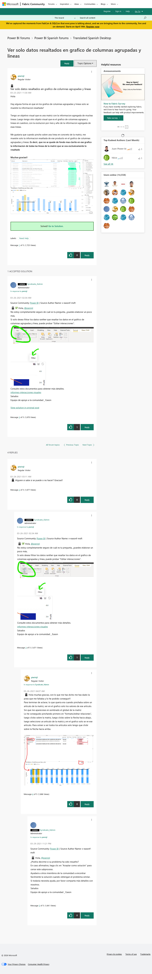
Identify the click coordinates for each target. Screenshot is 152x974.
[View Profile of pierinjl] (21, 75)
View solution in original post (25, 407)
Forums (51, 4)
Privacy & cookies (114, 954)
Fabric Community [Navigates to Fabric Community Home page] (33, 4)
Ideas (76, 4)
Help (128, 11)
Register (107, 11)
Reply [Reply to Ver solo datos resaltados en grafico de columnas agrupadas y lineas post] (87, 255)
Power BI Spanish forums (51, 38)
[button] (66, 63)
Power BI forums (18, 38)
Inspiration (64, 4)
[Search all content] (113, 18)
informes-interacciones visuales (26, 392)
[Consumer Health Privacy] (38, 964)
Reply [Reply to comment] (87, 427)
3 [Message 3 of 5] (19, 417)
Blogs (103, 4)
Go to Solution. (56, 226)
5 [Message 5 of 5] (39, 905)
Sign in (118, 11)
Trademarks (145, 954)
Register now (92, 26)
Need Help (24, 238)
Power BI (34, 302)
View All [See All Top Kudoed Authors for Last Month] (108, 164)
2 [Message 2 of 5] (19, 489)
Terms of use (131, 954)
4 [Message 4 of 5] (32, 794)
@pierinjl (28, 308)
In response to (18, 291)
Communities (89, 4)
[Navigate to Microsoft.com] (10, 4)
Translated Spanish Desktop (92, 38)
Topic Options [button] (84, 63)
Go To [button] (137, 11)
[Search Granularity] (65, 18)
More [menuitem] (113, 4)
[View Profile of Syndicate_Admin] (35, 283)
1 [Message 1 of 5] (19, 245)
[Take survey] (113, 118)
